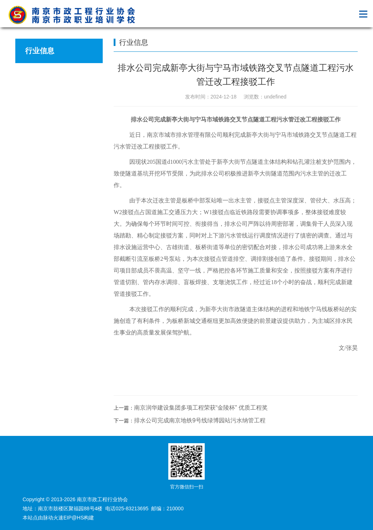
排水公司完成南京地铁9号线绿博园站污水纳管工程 (200, 420)
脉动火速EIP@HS (63, 518)
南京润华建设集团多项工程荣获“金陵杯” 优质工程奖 (201, 408)
